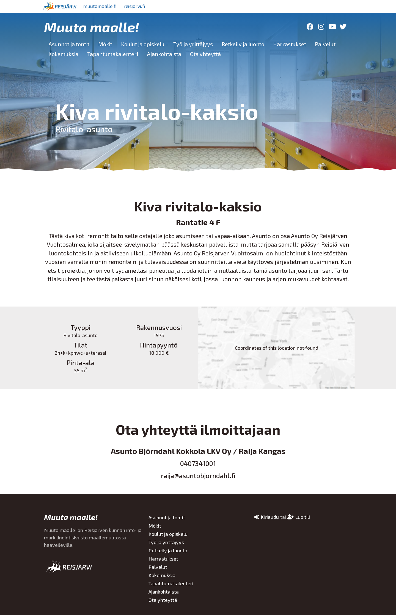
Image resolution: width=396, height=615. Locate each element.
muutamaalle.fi (101, 6)
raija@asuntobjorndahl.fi (198, 475)
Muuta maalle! (91, 26)
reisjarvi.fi (137, 6)
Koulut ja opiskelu (142, 44)
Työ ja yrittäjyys (193, 44)
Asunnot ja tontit (68, 44)
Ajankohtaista (164, 54)
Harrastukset (289, 44)
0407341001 (198, 463)
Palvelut (325, 44)
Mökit (105, 44)
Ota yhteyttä (205, 54)
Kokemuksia (63, 54)
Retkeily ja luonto (243, 44)
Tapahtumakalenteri (112, 54)
